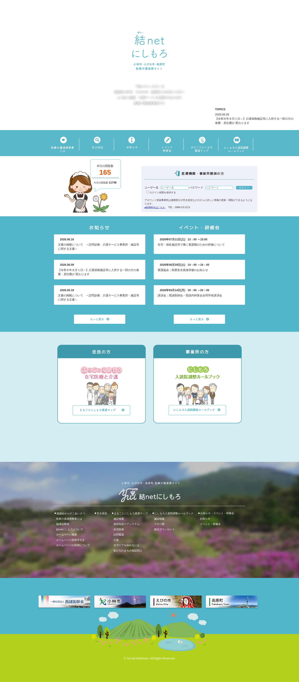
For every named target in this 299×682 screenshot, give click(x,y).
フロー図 (159, 524)
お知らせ (205, 518)
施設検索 (119, 518)
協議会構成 (62, 524)
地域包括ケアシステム (127, 524)
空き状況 (102, 513)
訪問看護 (119, 534)
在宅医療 (119, 529)
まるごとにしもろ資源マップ (131, 513)
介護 (116, 539)
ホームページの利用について (73, 545)
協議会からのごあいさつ (71, 513)
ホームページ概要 (66, 534)
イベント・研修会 (210, 523)
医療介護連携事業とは (69, 518)
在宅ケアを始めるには (127, 545)
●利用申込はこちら (155, 207)
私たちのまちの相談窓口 (128, 550)
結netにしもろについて (69, 529)
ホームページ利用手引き (70, 539)
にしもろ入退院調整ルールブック (173, 513)
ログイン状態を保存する (161, 192)
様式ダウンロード (164, 529)
